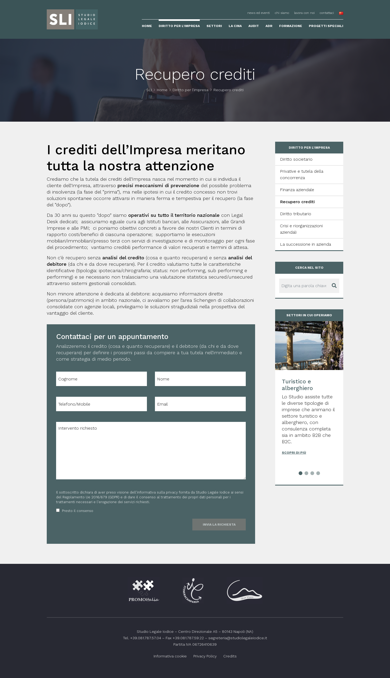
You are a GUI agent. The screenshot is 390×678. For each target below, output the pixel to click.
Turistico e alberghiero (297, 384)
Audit (253, 26)
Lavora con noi (304, 13)
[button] (300, 474)
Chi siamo (282, 13)
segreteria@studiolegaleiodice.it (237, 638)
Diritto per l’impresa (179, 26)
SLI (149, 90)
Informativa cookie (170, 656)
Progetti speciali (326, 26)
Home (147, 26)
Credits (230, 656)
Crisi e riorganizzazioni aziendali (301, 229)
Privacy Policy (205, 656)
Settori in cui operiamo (309, 315)
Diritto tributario (295, 213)
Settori (214, 26)
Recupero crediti (297, 201)
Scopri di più (294, 452)
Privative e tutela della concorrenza (301, 174)
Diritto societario (296, 159)
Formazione (290, 26)
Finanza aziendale (297, 189)
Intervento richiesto (151, 450)
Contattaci (327, 13)
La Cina (235, 26)
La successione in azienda (305, 244)
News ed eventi (258, 13)
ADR (269, 26)
